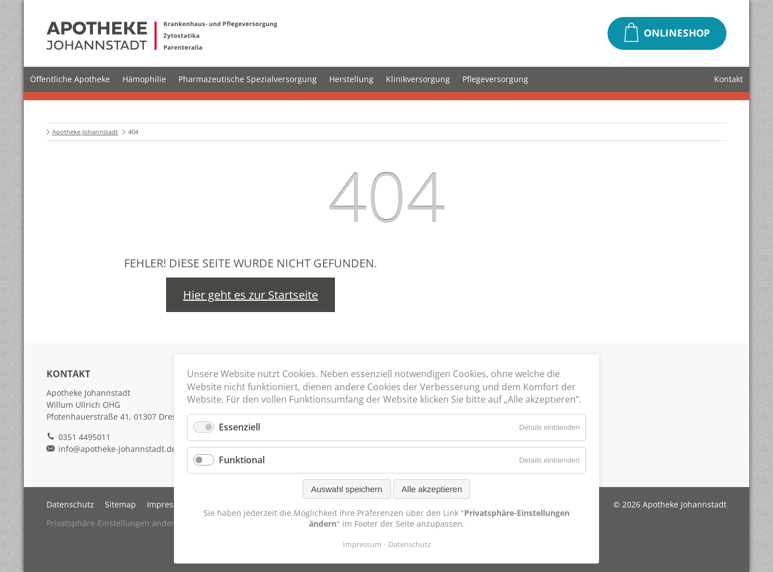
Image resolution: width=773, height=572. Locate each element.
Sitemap (120, 504)
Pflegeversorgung (495, 79)
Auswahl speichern (347, 489)
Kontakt (728, 79)
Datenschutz (70, 504)
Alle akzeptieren (432, 489)
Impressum (168, 504)
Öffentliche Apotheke (70, 79)
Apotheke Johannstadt (85, 131)
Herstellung (351, 79)
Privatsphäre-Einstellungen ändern (113, 523)
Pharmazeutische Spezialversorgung (248, 79)
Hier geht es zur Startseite (250, 294)
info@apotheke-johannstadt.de (117, 448)
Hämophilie (144, 79)
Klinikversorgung (418, 79)
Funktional (242, 460)
